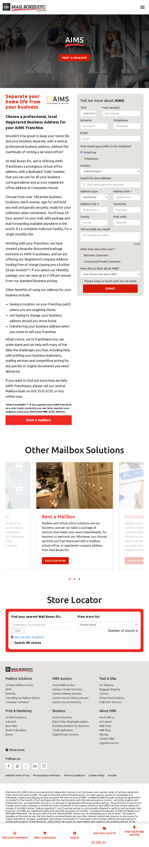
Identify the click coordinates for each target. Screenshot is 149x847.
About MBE (107, 711)
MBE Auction (62, 678)
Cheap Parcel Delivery (111, 697)
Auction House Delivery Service (70, 697)
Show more (15, 750)
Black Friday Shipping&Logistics (70, 721)
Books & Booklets (16, 730)
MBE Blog (105, 730)
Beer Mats (11, 725)
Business (58, 711)
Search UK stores (27, 642)
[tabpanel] (74, 515)
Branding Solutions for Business (71, 725)
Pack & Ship (107, 678)
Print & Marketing (19, 711)
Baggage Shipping (109, 689)
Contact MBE (107, 738)
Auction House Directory (66, 702)
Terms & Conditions (74, 775)
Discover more (55, 560)
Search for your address (95, 178)
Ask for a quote (104, 833)
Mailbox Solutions (19, 678)
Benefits (11, 693)
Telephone (91, 158)
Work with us (107, 717)
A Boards (11, 721)
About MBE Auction (63, 685)
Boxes (9, 734)
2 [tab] (74, 579)
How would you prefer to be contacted (105, 146)
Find (17, 630)
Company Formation (17, 702)
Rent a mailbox (74, 57)
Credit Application (62, 730)
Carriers (103, 693)
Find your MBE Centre (134, 833)
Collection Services (110, 702)
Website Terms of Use (17, 775)
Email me (90, 152)
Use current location (29, 637)
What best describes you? (97, 249)
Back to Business (62, 717)
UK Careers (105, 721)
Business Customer (96, 255)
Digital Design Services (65, 734)
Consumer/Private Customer (102, 261)
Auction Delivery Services (67, 693)
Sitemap (103, 734)
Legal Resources (108, 743)
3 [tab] (79, 579)
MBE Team (105, 725)
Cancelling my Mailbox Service (23, 697)
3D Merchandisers (16, 717)
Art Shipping (106, 685)
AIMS (8, 689)
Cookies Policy (96, 775)
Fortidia (112, 775)
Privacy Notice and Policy (46, 775)
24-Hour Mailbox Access (20, 685)
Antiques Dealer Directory (67, 689)
